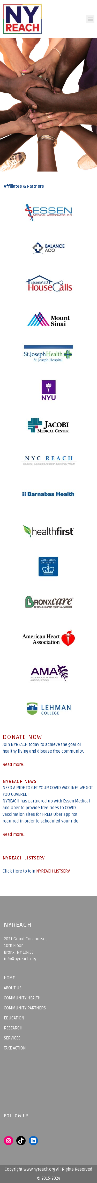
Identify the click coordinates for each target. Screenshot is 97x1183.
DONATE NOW (22, 737)
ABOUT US (12, 988)
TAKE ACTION (15, 1048)
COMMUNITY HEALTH (22, 998)
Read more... (14, 764)
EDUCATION (14, 1018)
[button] (90, 19)
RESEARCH (13, 1028)
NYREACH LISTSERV (53, 871)
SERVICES (12, 1038)
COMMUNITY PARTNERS (25, 1008)
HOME (9, 978)
